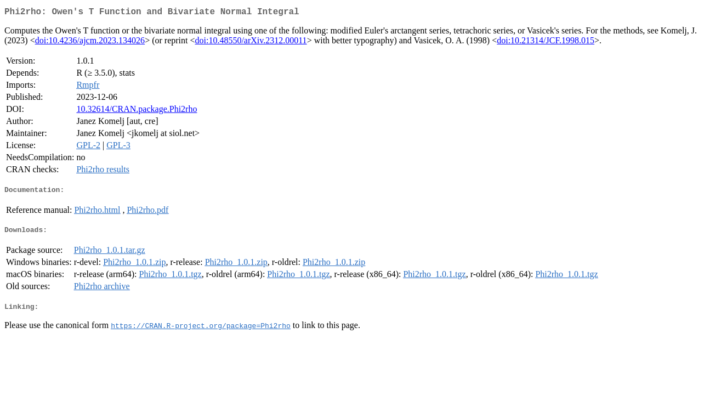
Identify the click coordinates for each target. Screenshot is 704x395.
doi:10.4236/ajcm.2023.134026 (90, 42)
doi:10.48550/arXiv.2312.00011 (250, 42)
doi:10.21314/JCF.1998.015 (545, 42)
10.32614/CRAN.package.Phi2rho (136, 111)
